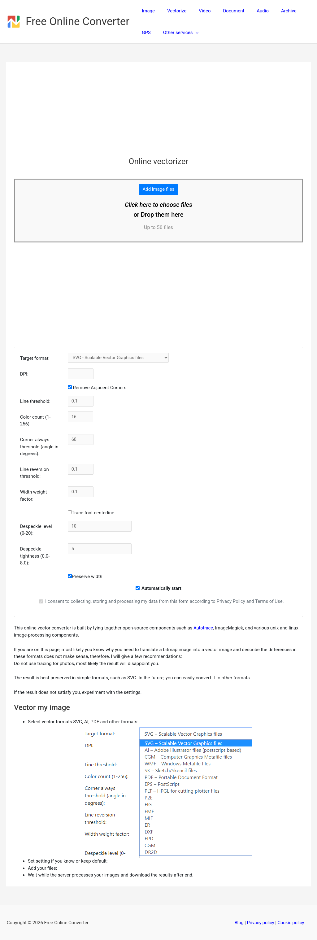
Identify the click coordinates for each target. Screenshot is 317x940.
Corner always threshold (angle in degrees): (39, 446)
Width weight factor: (33, 495)
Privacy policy (260, 922)
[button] (173, 32)
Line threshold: (35, 401)
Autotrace (203, 628)
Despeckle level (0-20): (36, 530)
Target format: (35, 358)
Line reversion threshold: (34, 473)
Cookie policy (291, 922)
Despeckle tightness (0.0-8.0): (35, 556)
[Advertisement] (158, 113)
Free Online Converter (77, 21)
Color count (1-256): (35, 420)
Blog (238, 922)
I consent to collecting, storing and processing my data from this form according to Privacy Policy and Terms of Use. (164, 601)
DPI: (24, 374)
